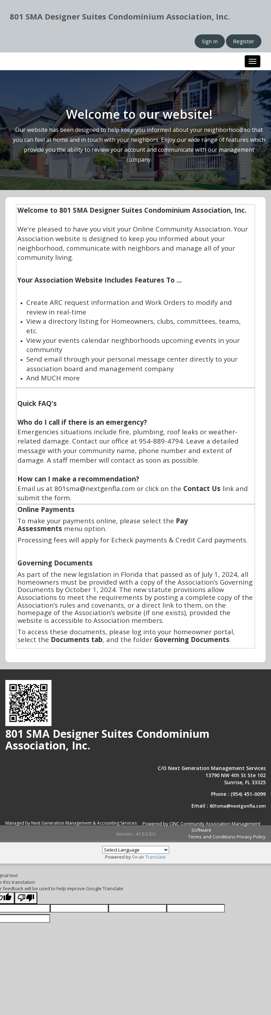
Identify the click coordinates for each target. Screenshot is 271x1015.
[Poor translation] (26, 898)
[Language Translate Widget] (135, 850)
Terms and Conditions (211, 836)
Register (243, 41)
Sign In (210, 41)
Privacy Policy (251, 836)
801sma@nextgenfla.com (238, 806)
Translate (149, 857)
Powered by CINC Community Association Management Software (201, 826)
